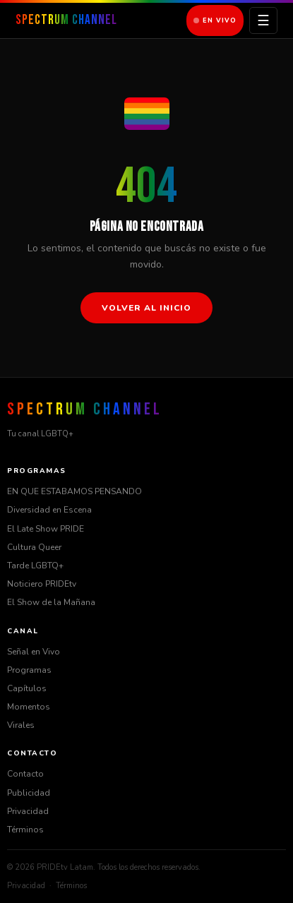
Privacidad (28, 811)
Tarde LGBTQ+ (35, 565)
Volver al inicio (146, 307)
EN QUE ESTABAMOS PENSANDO (74, 491)
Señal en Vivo (33, 651)
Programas (29, 670)
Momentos (28, 706)
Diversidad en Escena (49, 509)
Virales (21, 725)
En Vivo (215, 20)
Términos (25, 829)
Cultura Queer (34, 547)
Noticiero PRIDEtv (41, 584)
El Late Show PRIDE (45, 528)
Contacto (25, 773)
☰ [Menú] (263, 20)
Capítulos (27, 688)
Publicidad (28, 793)
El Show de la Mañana (51, 602)
